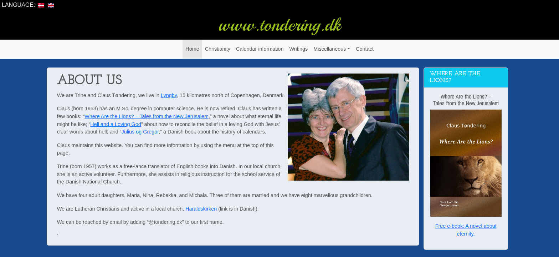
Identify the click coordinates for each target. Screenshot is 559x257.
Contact (365, 49)
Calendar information (260, 49)
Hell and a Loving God (115, 124)
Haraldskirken (201, 209)
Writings (298, 49)
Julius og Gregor (140, 132)
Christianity (217, 49)
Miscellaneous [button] (329, 49)
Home (192, 49)
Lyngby (169, 95)
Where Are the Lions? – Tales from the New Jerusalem (146, 116)
